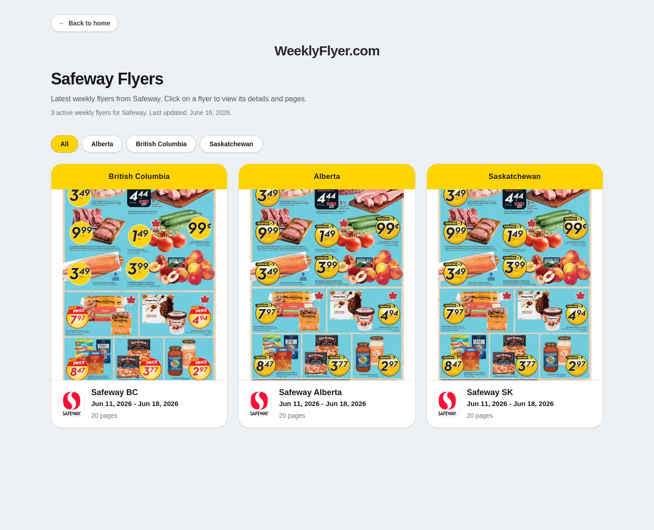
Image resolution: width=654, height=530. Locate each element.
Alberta (102, 144)
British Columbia (161, 144)
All (64, 144)
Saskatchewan (231, 144)
